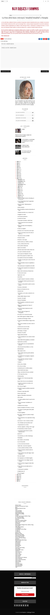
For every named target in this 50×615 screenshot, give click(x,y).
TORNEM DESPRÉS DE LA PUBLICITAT (26, 212)
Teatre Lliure (17, 556)
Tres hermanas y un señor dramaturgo (25, 435)
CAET (16, 509)
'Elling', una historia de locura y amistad (25, 372)
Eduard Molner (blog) (19, 512)
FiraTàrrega (17, 523)
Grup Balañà (17, 525)
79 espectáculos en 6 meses (23, 424)
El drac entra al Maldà (22, 364)
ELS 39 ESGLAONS (21, 441)
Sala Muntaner (18, 545)
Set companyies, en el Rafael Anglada (25, 457)
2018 (18, 169)
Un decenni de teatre (22, 218)
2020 (18, 166)
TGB (16, 567)
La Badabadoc (18, 528)
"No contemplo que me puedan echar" (25, 422)
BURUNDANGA (21, 348)
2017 (18, 170)
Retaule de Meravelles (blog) (20, 539)
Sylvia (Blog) (17, 548)
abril (19, 192)
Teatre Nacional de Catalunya (21, 557)
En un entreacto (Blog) (19, 518)
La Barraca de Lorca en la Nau (23, 326)
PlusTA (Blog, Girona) (19, 536)
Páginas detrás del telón (22, 334)
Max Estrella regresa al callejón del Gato (25, 316)
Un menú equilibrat (21, 412)
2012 (18, 178)
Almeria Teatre (18, 505)
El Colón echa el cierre (22, 272)
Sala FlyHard (17, 544)
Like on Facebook (25, 115)
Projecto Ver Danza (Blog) (20, 537)
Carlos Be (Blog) (18, 510)
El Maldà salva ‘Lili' (21, 471)
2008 (18, 479)
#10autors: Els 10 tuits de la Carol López (26, 230)
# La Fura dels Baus (7, 38)
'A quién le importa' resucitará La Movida (26, 278)
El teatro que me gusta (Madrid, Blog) (22, 516)
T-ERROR (19, 362)
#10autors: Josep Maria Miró (23, 391)
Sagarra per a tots (21, 274)
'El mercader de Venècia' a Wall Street (25, 220)
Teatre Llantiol (18, 555)
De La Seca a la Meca (22, 366)
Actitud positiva (21, 376)
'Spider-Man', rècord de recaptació (24, 445)
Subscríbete (25, 594)
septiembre (20, 184)
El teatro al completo (22, 228)
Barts (16, 507)
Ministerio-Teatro (18, 533)
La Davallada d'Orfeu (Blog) (20, 529)
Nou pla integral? (21, 473)
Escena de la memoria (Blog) (20, 520)
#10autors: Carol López (22, 239)
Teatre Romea (18, 560)
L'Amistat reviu (20, 291)
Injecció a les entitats (22, 247)
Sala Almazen (18, 542)
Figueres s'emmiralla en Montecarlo (24, 395)
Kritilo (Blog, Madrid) (19, 526)
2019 (18, 167)
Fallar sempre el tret (21, 350)
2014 (18, 175)
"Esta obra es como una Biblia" (24, 235)
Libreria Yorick (18, 532)
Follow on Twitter (25, 112)
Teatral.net (17, 550)
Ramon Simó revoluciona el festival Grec (25, 271)
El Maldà (17, 514)
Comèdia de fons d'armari (23, 405)
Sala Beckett (17, 543)
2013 (18, 177)
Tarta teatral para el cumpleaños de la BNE (26, 265)
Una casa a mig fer (21, 455)
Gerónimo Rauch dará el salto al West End (26, 249)
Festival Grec (17, 522)
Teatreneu (17, 562)
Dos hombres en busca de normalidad (25, 257)
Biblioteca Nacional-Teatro (20, 508)
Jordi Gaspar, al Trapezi (22, 330)
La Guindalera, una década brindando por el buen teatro (28, 141)
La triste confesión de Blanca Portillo (25, 447)
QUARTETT (20, 433)
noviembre (20, 181)
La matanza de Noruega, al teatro (24, 318)
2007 (18, 480)
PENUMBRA (20, 437)
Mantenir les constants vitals (23, 328)
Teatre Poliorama (18, 558)
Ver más (32, 104)
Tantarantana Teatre (19, 549)
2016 (18, 172)
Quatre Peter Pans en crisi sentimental (25, 381)
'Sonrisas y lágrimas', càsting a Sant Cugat (26, 426)
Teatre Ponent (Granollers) (20, 559)
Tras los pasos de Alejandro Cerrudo (25, 253)
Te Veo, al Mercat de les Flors (23, 243)
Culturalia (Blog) (18, 511)
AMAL (23, 129)
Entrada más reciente (5, 71)
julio (19, 187)
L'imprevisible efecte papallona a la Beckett (26, 339)
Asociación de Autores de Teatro (21, 506)
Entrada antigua (45, 71)
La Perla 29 (17, 530)
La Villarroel (17, 531)
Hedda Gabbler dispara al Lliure (24, 296)
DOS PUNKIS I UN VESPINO (23, 439)
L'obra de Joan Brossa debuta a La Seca (25, 346)
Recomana (17, 538)
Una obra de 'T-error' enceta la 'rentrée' (25, 420)
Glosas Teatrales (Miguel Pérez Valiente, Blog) (24, 524)
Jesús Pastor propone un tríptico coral (25, 255)
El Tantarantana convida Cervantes (24, 428)
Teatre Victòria (18, 561)
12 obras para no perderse (23, 469)
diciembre (20, 179)
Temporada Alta (18, 566)
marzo (19, 193)
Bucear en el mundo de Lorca (23, 289)
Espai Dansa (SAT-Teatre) (20, 521)
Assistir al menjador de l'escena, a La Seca (26, 407)
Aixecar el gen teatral (22, 393)
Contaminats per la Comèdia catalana (25, 368)
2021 (18, 164)
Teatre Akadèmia (18, 551)
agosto (19, 186)
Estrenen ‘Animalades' (22, 300)
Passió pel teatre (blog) (19, 535)
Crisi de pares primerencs (22, 216)
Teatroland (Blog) (18, 563)
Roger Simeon (18, 541)
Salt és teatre (20, 397)
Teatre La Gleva (18, 554)
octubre (20, 182)
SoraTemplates (23, 612)
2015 (18, 173)
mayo (19, 190)
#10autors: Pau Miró (22, 332)
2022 (18, 163)
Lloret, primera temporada (23, 245)
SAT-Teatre (17, 546)
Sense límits (20, 276)
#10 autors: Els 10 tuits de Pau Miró (25, 314)
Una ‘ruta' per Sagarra (22, 386)
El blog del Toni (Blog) (19, 513)
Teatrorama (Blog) (18, 565)
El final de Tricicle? (21, 237)
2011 (18, 474)
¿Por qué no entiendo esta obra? (24, 251)
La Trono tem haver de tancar (23, 443)
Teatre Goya (17, 553)
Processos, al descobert (22, 287)
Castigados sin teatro (22, 214)
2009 (18, 477)
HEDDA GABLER (21, 207)
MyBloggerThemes (31, 612)
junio (19, 189)
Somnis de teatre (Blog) (20, 547)
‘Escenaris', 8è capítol (22, 298)
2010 (18, 476)
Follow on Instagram (25, 120)
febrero (20, 195)
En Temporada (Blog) (19, 517)
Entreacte (17, 519)
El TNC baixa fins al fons (22, 374)
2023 (18, 161)
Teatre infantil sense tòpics (23, 370)
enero (19, 196)
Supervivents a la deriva (22, 341)
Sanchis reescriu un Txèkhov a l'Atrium (25, 241)
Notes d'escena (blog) (19, 534)
